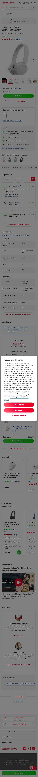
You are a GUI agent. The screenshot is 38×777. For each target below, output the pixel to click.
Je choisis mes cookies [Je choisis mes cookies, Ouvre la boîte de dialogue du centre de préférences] (19, 416)
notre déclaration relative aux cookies (16, 399)
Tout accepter (19, 405)
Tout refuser (19, 410)
